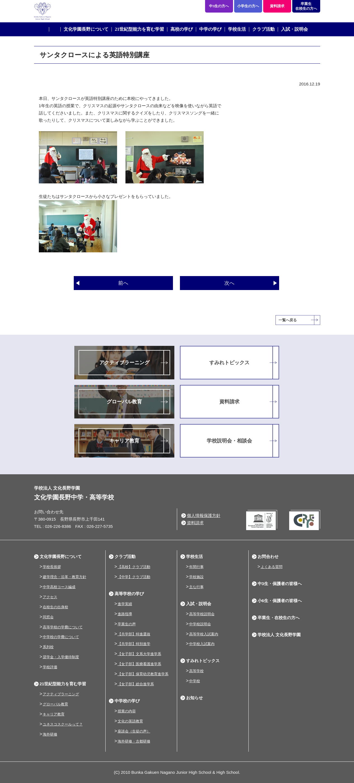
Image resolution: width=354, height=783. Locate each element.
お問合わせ (268, 556)
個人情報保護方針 (203, 515)
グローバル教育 (124, 401)
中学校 (194, 681)
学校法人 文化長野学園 (279, 634)
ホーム (54, 29)
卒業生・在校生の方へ (279, 617)
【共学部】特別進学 (134, 644)
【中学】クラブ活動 (134, 577)
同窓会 (48, 617)
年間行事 (196, 567)
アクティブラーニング (124, 362)
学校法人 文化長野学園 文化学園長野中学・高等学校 (91, 11)
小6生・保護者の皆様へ (280, 600)
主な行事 (196, 587)
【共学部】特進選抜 (134, 634)
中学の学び (210, 29)
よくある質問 (271, 567)
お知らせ (194, 697)
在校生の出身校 (55, 607)
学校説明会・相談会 (229, 441)
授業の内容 (127, 711)
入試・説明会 (294, 29)
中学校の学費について (61, 637)
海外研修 (50, 734)
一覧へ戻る (288, 320)
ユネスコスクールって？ (63, 724)
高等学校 (196, 671)
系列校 (48, 647)
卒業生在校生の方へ (306, 6)
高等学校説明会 (202, 614)
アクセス (50, 597)
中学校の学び (127, 700)
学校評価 (50, 667)
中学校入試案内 (202, 644)
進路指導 (125, 614)
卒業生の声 (127, 624)
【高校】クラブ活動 (134, 567)
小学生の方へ (248, 6)
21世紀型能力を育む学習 (139, 29)
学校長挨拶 (52, 567)
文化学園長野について (86, 29)
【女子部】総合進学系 (136, 684)
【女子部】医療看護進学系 (139, 664)
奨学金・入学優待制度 (61, 657)
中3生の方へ (219, 6)
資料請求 (277, 6)
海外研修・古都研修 (134, 741)
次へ (229, 283)
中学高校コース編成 (59, 587)
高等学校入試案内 (203, 634)
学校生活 (237, 29)
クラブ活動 (263, 29)
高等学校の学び (129, 593)
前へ (123, 283)
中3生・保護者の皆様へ (280, 583)
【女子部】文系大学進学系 (139, 654)
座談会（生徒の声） (134, 731)
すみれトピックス (229, 362)
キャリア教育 (124, 441)
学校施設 (196, 577)
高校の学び (181, 29)
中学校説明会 (200, 624)
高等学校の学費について (63, 627)
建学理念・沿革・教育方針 (64, 577)
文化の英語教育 (130, 721)
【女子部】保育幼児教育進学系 (143, 674)
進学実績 (125, 604)
